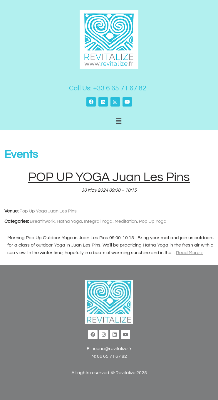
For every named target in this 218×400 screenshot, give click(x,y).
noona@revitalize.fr (111, 348)
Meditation (126, 221)
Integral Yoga (98, 221)
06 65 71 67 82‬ (112, 356)
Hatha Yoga (69, 221)
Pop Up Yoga (153, 221)
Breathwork (42, 221)
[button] (118, 121)
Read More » (189, 252)
